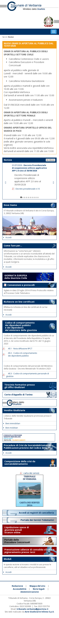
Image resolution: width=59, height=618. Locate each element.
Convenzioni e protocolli (21, 285)
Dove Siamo (10, 205)
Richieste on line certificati (19, 301)
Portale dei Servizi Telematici (38, 519)
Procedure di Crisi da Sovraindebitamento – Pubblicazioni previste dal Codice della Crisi (28, 446)
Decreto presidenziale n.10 (28, 188)
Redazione (17, 585)
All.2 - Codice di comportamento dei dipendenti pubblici (21, 354)
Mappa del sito (37, 585)
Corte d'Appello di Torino (18, 394)
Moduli (7, 558)
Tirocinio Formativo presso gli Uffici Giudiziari (19, 386)
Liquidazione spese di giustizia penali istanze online (16, 530)
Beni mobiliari (10, 427)
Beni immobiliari (11, 423)
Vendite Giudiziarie (14, 410)
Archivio (50, 160)
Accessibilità (19, 588)
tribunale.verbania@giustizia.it (32, 609)
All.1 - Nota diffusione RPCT (19, 348)
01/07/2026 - (29, 168)
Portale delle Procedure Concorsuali (17, 541)
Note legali (39, 588)
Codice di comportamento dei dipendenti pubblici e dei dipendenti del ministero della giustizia (20, 326)
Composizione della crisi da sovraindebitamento (19, 462)
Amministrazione (29, 591)
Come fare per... (13, 245)
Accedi (7, 237)
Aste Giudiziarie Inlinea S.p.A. (39, 611)
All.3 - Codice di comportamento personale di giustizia (27, 375)
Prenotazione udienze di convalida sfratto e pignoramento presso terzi (29, 551)
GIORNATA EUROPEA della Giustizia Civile (15, 277)
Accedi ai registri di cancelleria (37, 512)
